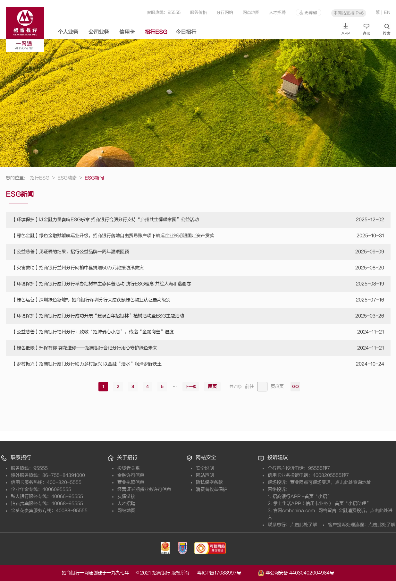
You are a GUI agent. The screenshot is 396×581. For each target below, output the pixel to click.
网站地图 (126, 510)
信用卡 (127, 32)
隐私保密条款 (209, 482)
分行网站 (224, 12)
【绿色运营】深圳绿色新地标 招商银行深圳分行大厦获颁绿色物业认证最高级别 (91, 300)
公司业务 (98, 32)
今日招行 (186, 32)
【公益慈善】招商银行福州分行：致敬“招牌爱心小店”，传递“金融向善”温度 (93, 332)
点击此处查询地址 (353, 482)
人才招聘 (277, 12)
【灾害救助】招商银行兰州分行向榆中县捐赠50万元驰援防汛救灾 (78, 267)
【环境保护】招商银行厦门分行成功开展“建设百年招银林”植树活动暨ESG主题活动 (98, 316)
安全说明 (205, 468)
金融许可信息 (130, 475)
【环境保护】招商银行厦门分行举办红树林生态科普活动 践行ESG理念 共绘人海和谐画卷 (101, 283)
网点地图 (251, 12)
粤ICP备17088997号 (227, 573)
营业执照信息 (130, 482)
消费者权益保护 (211, 489)
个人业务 (68, 32)
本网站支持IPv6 (348, 13)
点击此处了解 (303, 524)
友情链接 (126, 496)
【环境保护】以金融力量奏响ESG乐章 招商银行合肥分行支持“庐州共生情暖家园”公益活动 (105, 219)
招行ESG (156, 32)
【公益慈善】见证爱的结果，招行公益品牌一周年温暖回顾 (70, 251)
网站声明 (205, 475)
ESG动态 (69, 178)
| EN (386, 12)
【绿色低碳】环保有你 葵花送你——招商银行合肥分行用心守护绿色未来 (84, 348)
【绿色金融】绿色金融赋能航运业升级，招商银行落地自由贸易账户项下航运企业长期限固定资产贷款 (113, 235)
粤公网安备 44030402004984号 (296, 572)
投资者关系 (128, 468)
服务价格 (198, 12)
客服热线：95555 (164, 12)
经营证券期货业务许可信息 (144, 489)
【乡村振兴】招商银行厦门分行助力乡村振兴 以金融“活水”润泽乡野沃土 (87, 364)
